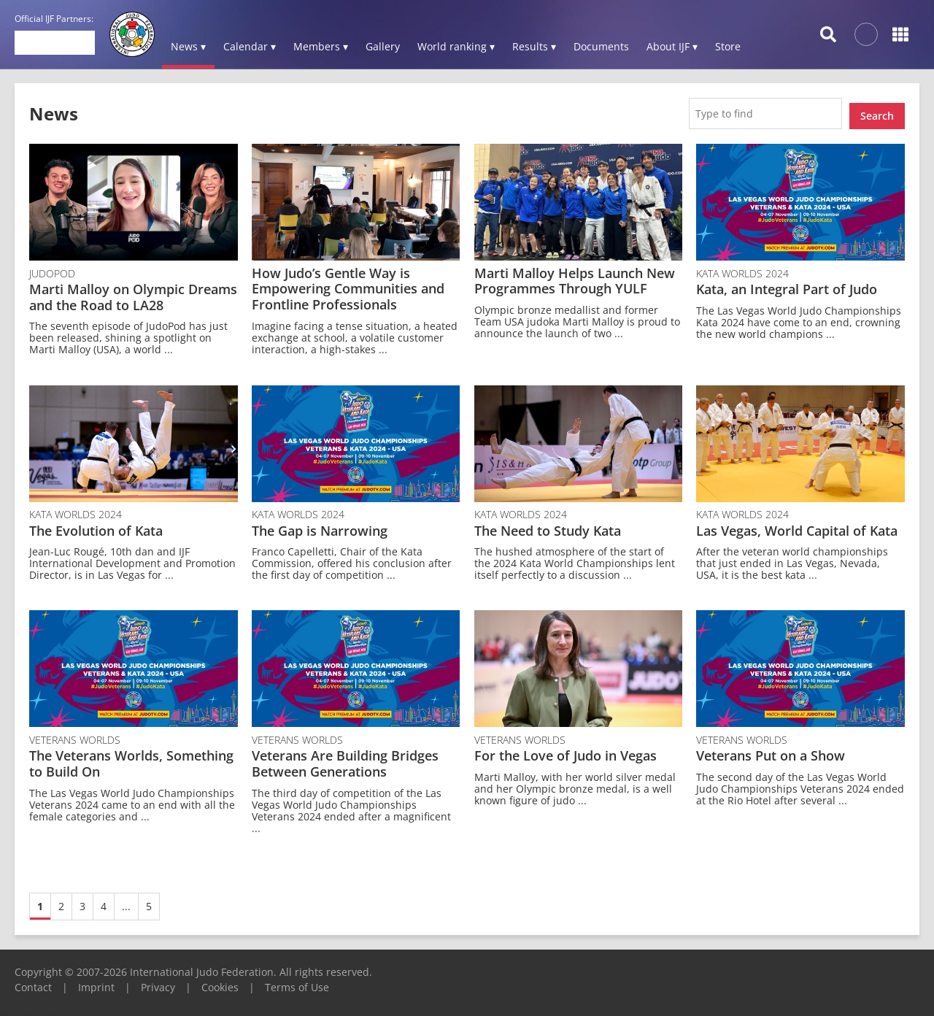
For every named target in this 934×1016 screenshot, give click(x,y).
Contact (33, 982)
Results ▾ (534, 46)
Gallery (383, 46)
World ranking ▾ (456, 46)
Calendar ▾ (249, 46)
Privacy (158, 982)
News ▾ (188, 46)
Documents (601, 46)
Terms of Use (297, 982)
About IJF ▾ (672, 46)
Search (877, 111)
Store (728, 46)
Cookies (220, 982)
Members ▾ (320, 46)
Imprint (96, 982)
